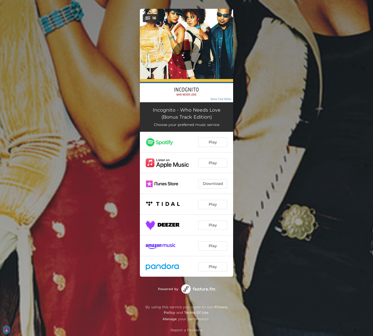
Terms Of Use (196, 312)
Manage (170, 319)
